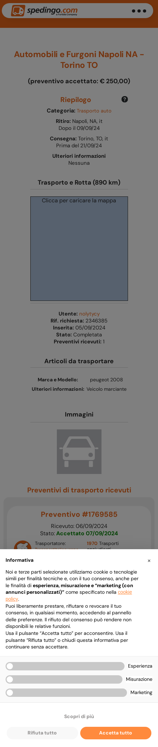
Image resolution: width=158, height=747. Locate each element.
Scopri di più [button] (79, 716)
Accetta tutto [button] (115, 733)
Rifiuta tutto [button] (42, 733)
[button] (149, 560)
